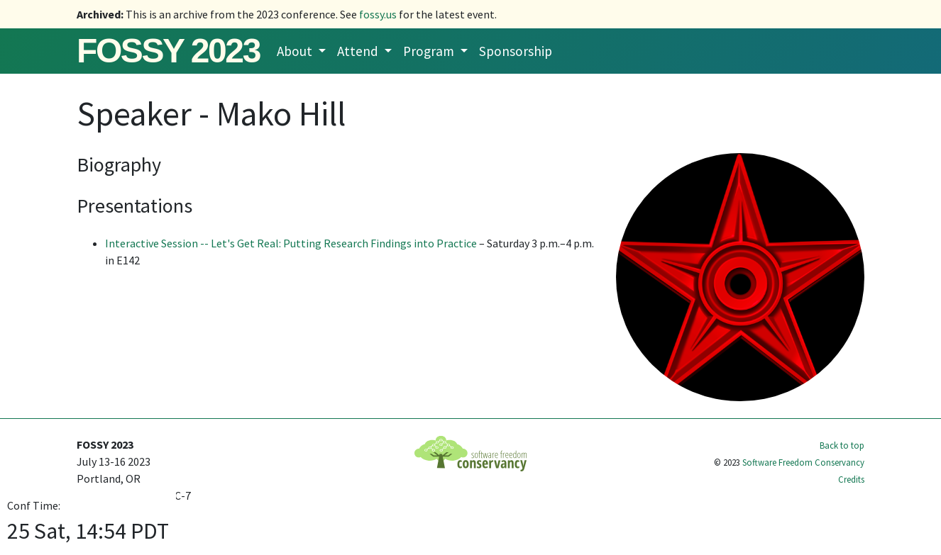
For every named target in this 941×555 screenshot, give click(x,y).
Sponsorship (515, 51)
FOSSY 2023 (168, 50)
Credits (851, 479)
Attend (359, 51)
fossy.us (378, 14)
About (296, 51)
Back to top (842, 445)
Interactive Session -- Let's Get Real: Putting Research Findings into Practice (291, 243)
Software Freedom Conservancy (803, 462)
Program (430, 51)
